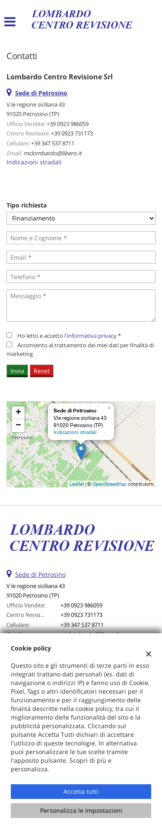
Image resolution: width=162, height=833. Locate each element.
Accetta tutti (81, 791)
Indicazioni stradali (34, 162)
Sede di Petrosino (40, 574)
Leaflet (77, 484)
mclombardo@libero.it (52, 153)
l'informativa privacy (90, 335)
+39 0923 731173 (72, 133)
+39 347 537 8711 (52, 143)
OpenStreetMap (109, 484)
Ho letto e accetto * (69, 335)
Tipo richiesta (26, 205)
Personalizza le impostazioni (81, 810)
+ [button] (18, 412)
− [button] (18, 425)
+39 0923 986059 (68, 124)
